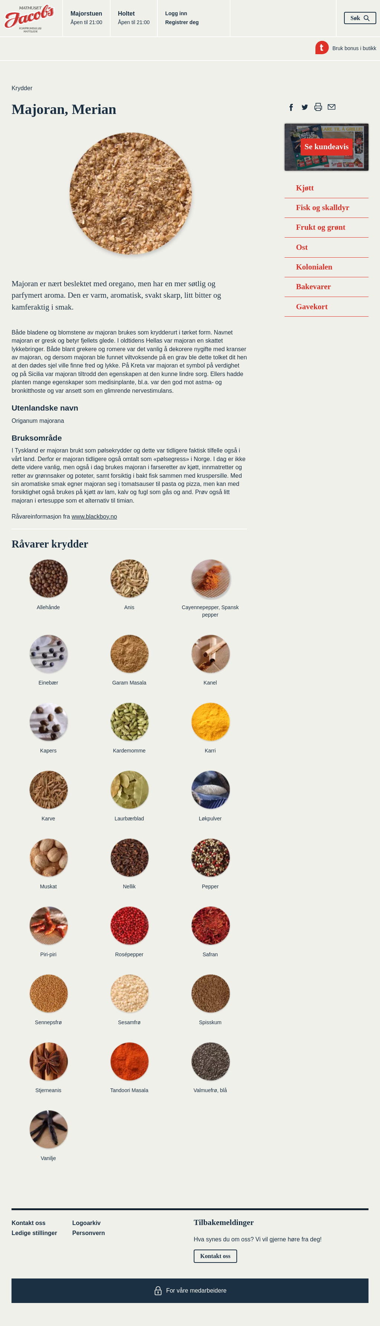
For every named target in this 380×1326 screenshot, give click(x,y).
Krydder (22, 88)
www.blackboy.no (94, 516)
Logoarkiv (86, 1223)
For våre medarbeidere (190, 1290)
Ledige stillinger (34, 1233)
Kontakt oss (29, 1223)
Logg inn (176, 13)
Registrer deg (182, 22)
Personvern (88, 1233)
